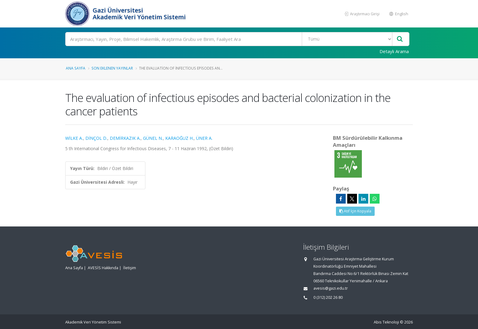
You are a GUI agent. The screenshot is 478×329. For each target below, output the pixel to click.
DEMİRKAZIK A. (125, 138)
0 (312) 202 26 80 (328, 297)
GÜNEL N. (153, 138)
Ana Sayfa (75, 68)
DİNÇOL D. (96, 138)
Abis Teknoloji (386, 322)
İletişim (129, 267)
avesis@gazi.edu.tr (330, 288)
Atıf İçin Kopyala (355, 211)
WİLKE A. (74, 138)
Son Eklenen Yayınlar (112, 68)
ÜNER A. (204, 138)
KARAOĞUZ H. (179, 138)
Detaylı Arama (394, 51)
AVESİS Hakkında (103, 267)
